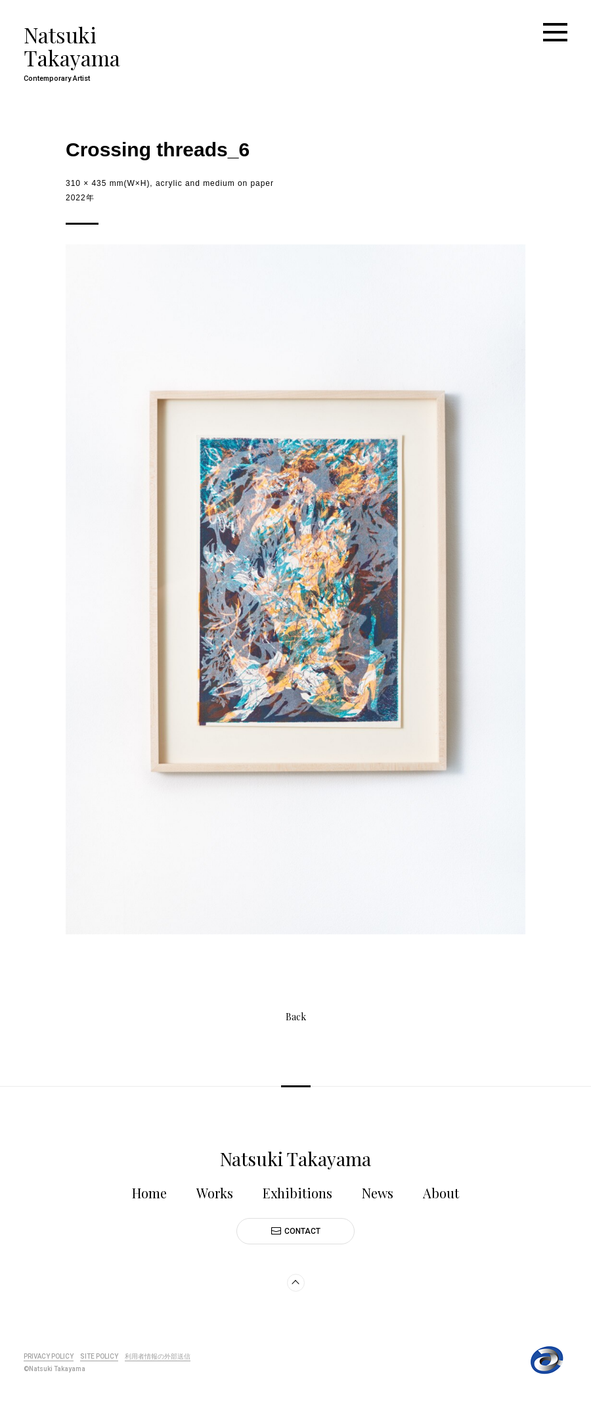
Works (214, 1193)
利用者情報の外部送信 (157, 1356)
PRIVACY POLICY (49, 1356)
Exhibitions (297, 1193)
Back (296, 1017)
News (377, 1193)
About (441, 1193)
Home (149, 1193)
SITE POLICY (99, 1356)
